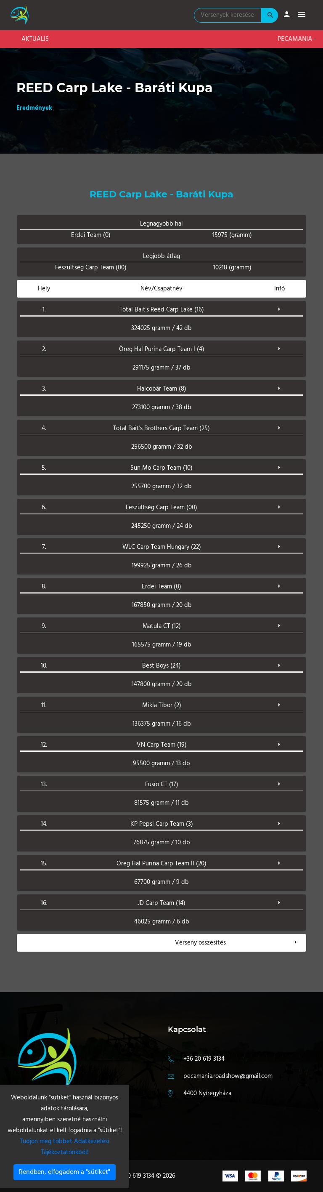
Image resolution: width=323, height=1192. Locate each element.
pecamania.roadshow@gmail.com (228, 1076)
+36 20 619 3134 (204, 1059)
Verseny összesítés (200, 943)
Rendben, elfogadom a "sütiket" (64, 1172)
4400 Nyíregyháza (207, 1093)
